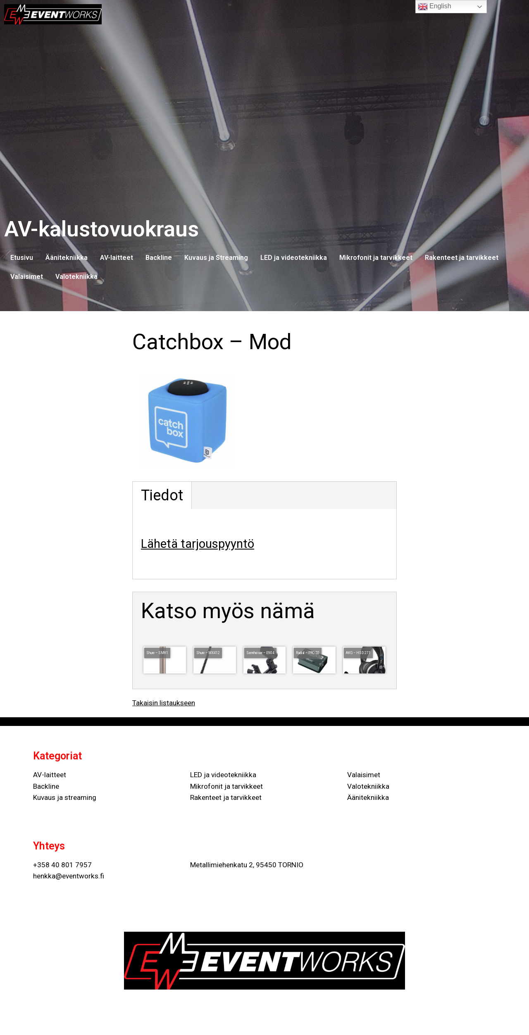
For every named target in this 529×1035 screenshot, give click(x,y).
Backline (158, 258)
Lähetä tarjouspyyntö (197, 544)
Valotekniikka (76, 277)
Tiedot (162, 495)
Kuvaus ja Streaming (216, 258)
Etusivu (21, 258)
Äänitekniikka (66, 258)
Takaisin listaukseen (163, 703)
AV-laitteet (116, 258)
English (434, 7)
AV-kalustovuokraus (101, 229)
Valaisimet (26, 277)
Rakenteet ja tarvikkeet (461, 258)
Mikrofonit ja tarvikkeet (375, 258)
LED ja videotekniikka (293, 258)
